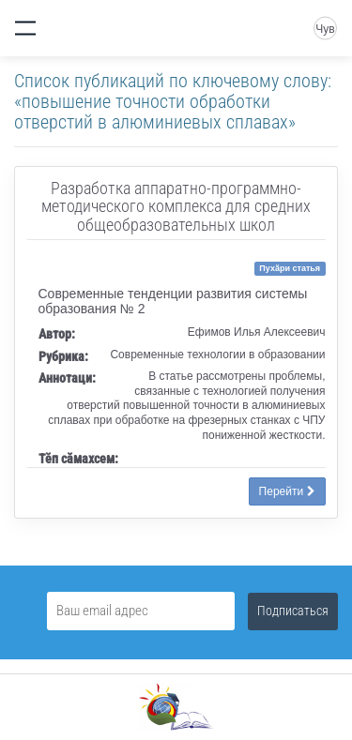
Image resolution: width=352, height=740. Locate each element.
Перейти (287, 491)
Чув (324, 29)
